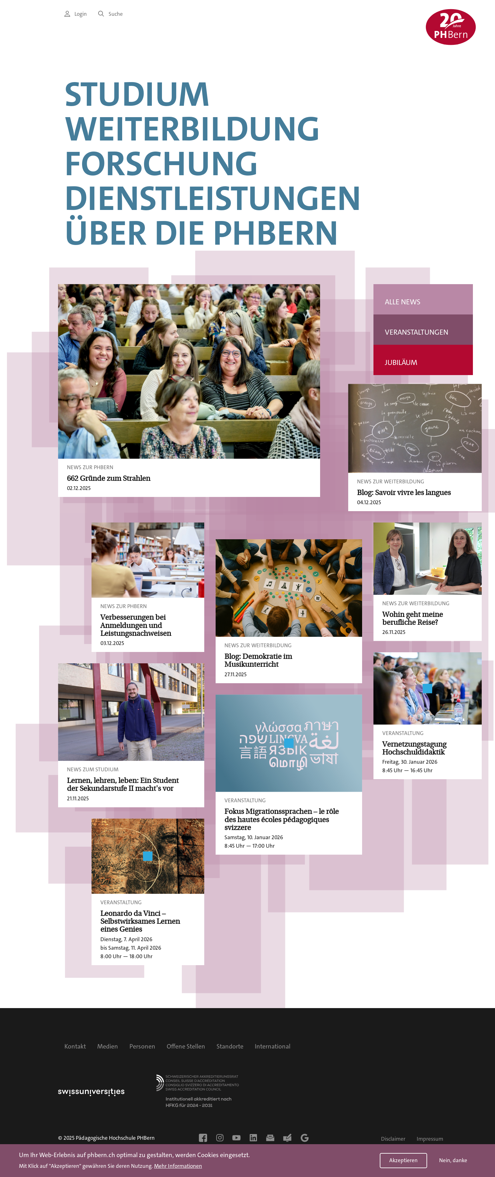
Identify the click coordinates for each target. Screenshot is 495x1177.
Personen (142, 1046)
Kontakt (75, 1046)
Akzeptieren (403, 1160)
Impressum (430, 1139)
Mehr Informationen (178, 1166)
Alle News (402, 302)
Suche (110, 14)
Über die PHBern (201, 233)
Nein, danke (453, 1160)
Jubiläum (401, 362)
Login (75, 14)
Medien (107, 1046)
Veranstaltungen (416, 332)
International (272, 1046)
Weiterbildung (192, 129)
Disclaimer (393, 1139)
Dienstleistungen (212, 198)
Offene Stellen (186, 1046)
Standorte (230, 1046)
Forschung (161, 163)
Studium (137, 94)
